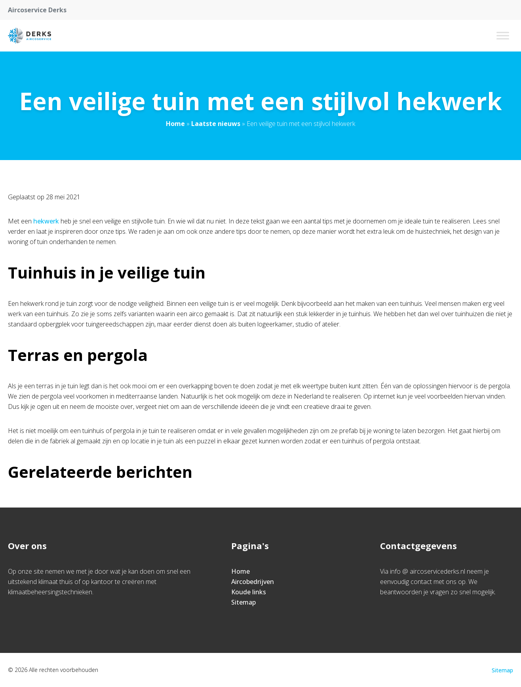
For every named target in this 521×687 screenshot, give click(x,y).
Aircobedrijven (252, 581)
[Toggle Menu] (502, 35)
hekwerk (46, 221)
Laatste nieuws (215, 123)
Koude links (248, 592)
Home (175, 123)
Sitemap (243, 602)
